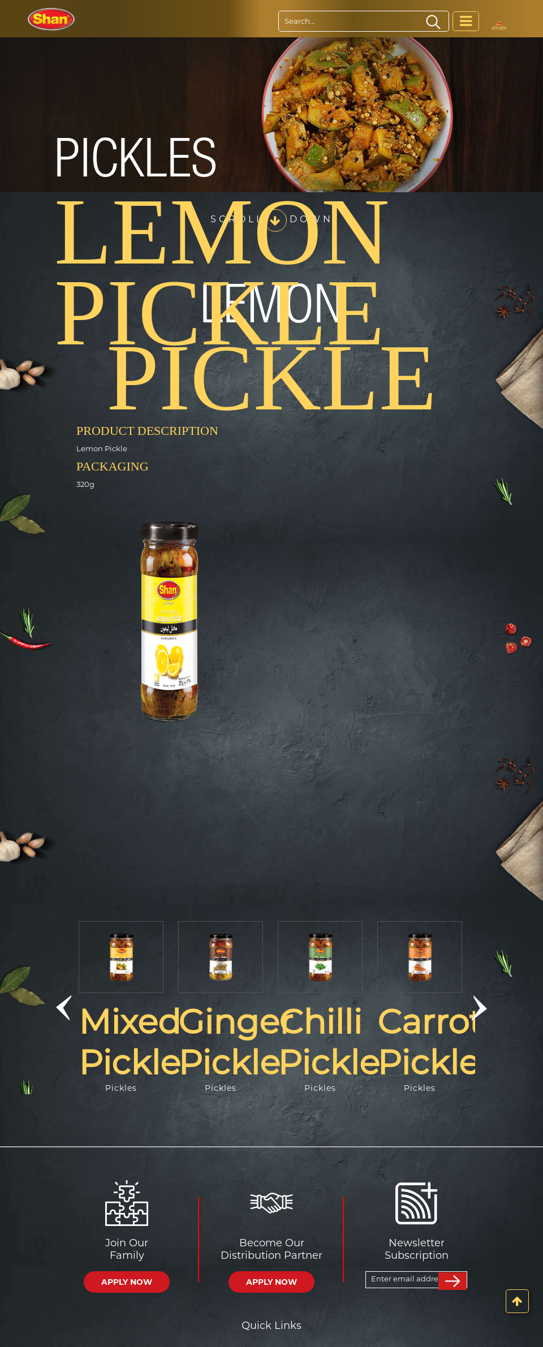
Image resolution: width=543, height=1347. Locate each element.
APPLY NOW (126, 1282)
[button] (63, 1007)
